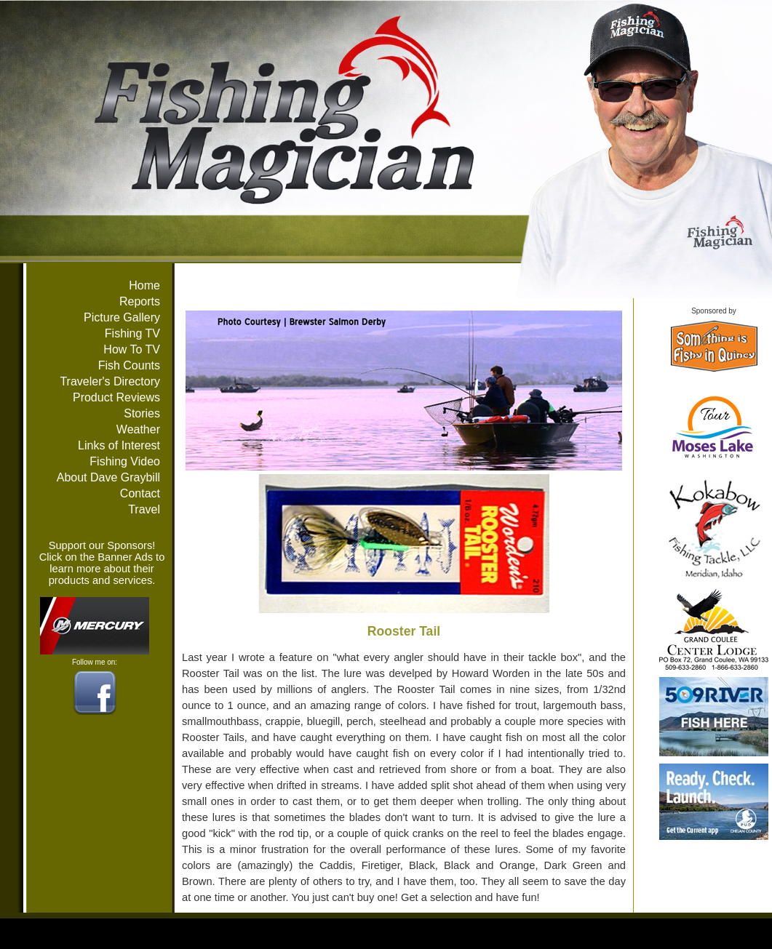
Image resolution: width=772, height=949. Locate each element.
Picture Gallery (122, 317)
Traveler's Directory (110, 381)
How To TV (131, 349)
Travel (144, 509)
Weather (138, 429)
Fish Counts (129, 365)
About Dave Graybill (108, 477)
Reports (139, 301)
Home (144, 285)
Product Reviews (116, 397)
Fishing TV (132, 333)
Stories (142, 413)
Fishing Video (124, 461)
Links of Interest (119, 445)
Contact (140, 493)
